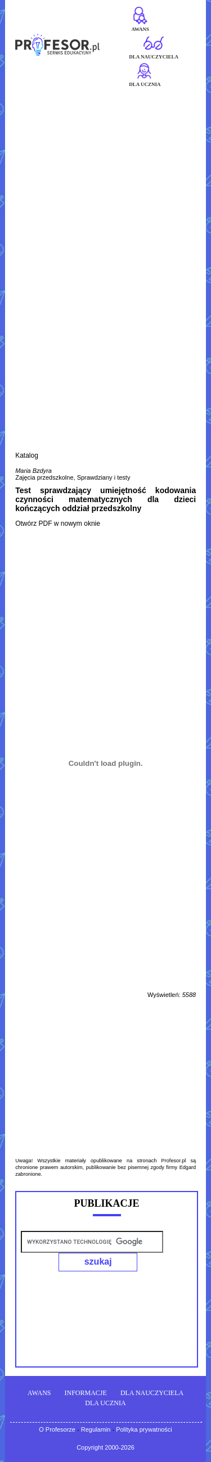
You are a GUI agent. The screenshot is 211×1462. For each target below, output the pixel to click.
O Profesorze (57, 1429)
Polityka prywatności (144, 1429)
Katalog (26, 455)
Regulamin (96, 1429)
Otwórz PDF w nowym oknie (57, 523)
